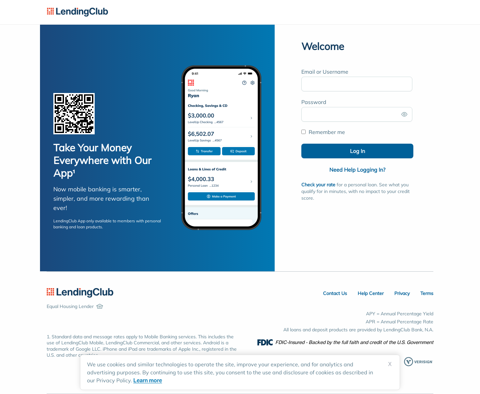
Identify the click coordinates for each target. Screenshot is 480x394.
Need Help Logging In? (357, 169)
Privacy (402, 293)
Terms (426, 293)
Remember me (323, 132)
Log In (357, 151)
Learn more (147, 380)
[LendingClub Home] (80, 293)
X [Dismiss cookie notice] (390, 364)
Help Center (371, 293)
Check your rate (318, 185)
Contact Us (335, 293)
